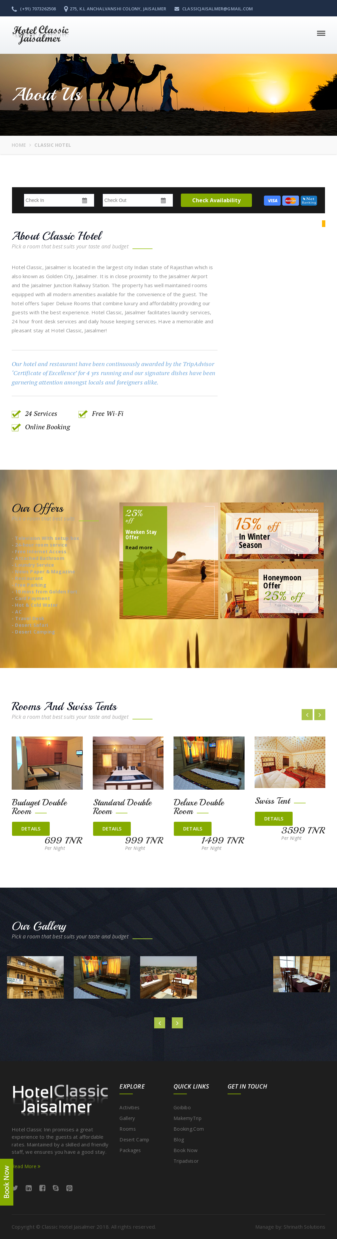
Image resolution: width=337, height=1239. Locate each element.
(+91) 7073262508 (34, 9)
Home (19, 145)
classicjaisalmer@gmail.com (214, 9)
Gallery (127, 1118)
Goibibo (182, 1107)
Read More (26, 1166)
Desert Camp (134, 1139)
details (30, 828)
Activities (129, 1107)
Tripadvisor (186, 1161)
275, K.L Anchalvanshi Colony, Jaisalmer (115, 9)
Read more (138, 547)
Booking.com (189, 1129)
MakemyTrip (188, 1118)
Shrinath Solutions (304, 1226)
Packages (130, 1150)
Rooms (127, 1129)
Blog (179, 1139)
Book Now (186, 1150)
